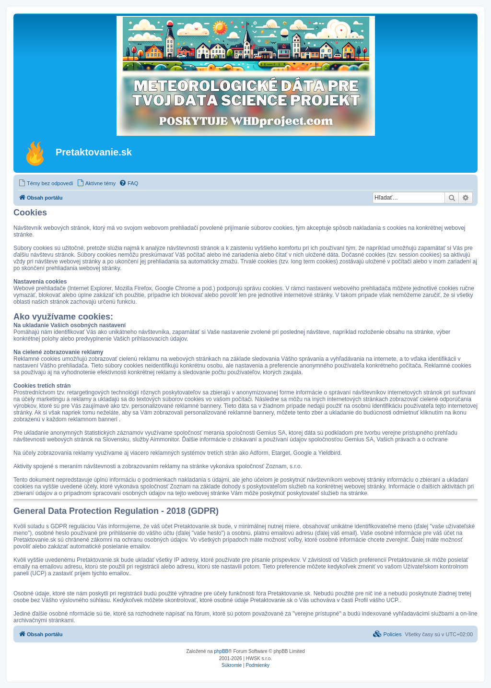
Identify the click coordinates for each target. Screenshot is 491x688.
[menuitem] (45, 183)
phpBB (221, 651)
